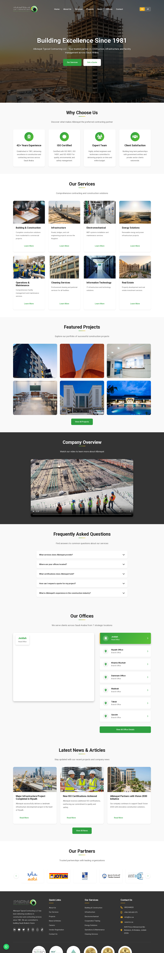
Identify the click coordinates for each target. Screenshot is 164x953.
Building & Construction (93, 908)
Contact (119, 9)
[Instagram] (32, 930)
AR (148, 9)
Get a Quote (92, 62)
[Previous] (16, 876)
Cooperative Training (92, 921)
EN (142, 9)
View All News (82, 831)
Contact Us (53, 934)
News (99, 9)
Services (79, 9)
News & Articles (55, 921)
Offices (109, 9)
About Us (68, 9)
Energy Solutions (91, 925)
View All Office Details (125, 730)
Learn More (29, 246)
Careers (52, 925)
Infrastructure (90, 912)
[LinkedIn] (14, 930)
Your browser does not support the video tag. (82, 488)
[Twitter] (23, 930)
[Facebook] (28, 930)
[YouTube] (19, 930)
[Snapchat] (37, 930)
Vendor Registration (56, 930)
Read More (24, 818)
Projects (90, 9)
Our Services (72, 62)
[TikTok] (42, 930)
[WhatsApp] (6, 947)
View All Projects (82, 422)
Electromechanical (92, 917)
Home (57, 9)
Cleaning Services (91, 934)
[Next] (147, 876)
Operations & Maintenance (95, 930)
